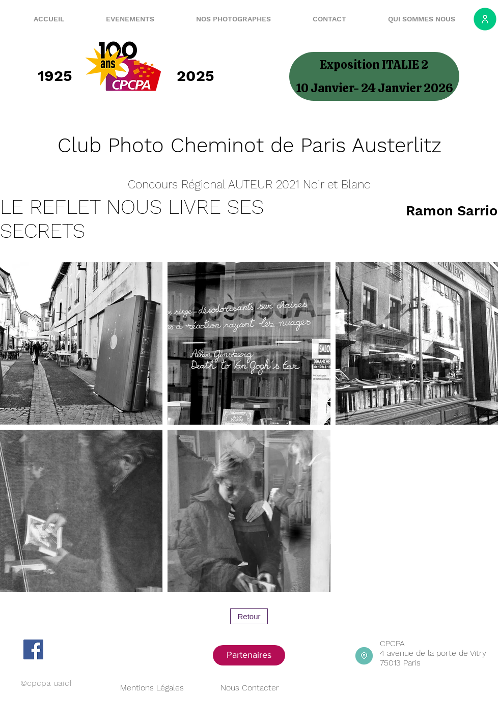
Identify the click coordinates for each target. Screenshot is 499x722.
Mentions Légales (152, 687)
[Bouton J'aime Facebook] (74, 649)
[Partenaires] (249, 655)
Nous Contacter (249, 687)
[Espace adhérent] (485, 19)
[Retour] (249, 616)
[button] (118, 18)
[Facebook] (33, 649)
